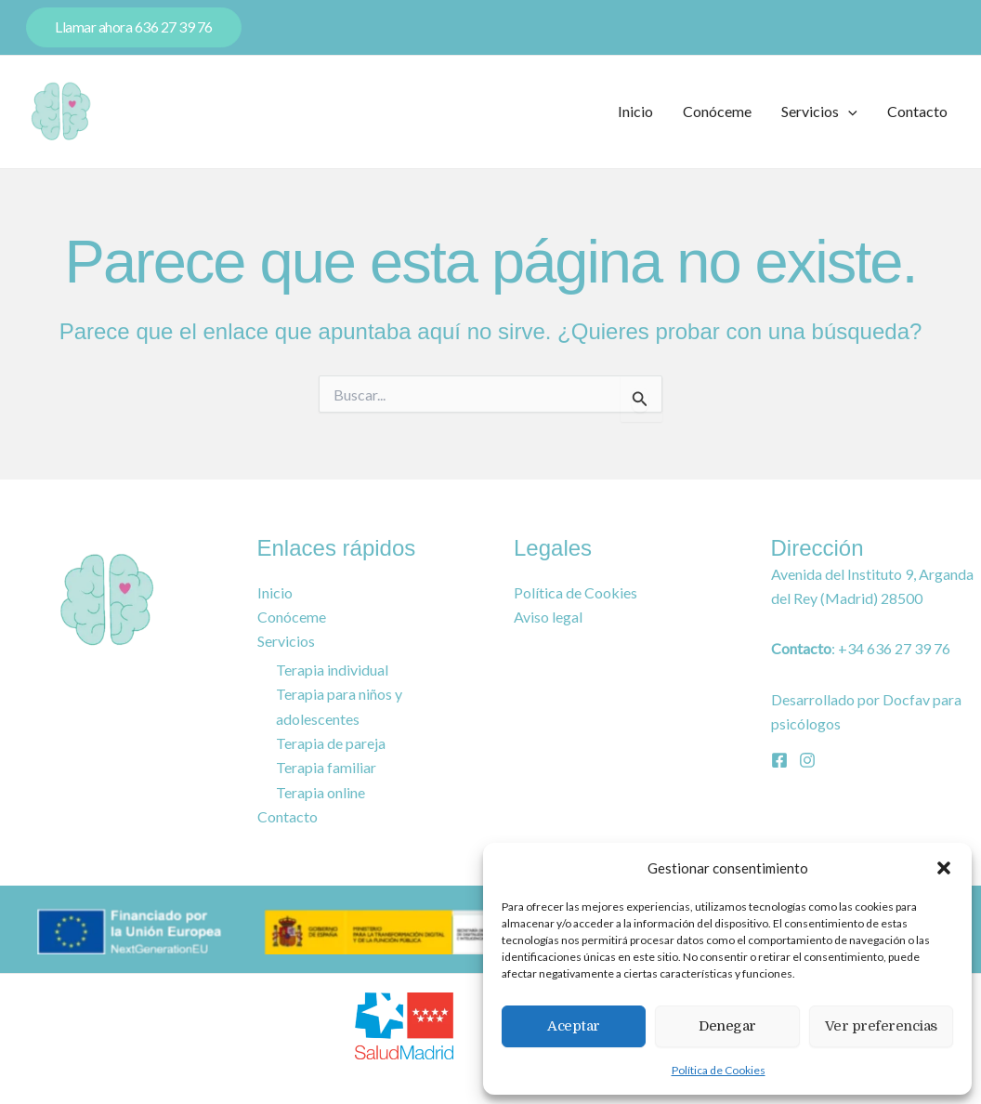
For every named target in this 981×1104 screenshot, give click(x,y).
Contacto (917, 111)
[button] (944, 868)
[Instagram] (807, 758)
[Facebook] (779, 758)
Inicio (635, 111)
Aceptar (573, 1026)
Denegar (727, 1026)
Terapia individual (332, 669)
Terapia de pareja (331, 742)
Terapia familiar (326, 767)
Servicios (819, 111)
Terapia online (320, 792)
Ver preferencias (881, 1026)
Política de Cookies (718, 1070)
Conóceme (717, 111)
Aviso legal (548, 615)
